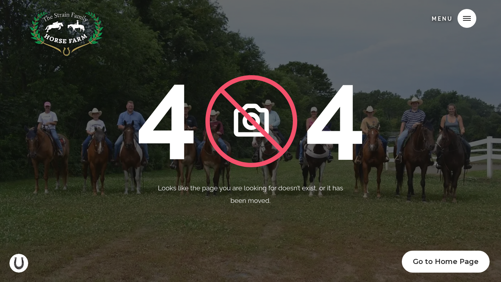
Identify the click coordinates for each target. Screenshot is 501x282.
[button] (466, 18)
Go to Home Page (446, 261)
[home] (66, 17)
